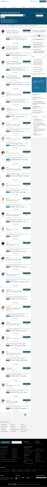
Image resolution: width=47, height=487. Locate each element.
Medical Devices (26, 449)
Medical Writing (2, 457)
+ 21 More (28, 221)
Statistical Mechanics (19, 55)
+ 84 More (7, 377)
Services (17, 25)
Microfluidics (7, 22)
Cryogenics (11, 19)
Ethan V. (7, 351)
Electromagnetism (3, 19)
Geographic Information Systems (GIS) (15, 159)
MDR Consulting (38, 456)
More (36, 25)
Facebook (29, 477)
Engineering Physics (23, 345)
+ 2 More (27, 145)
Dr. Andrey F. (8, 322)
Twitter (24, 477)
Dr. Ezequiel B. (8, 46)
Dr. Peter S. (8, 122)
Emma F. (7, 167)
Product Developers (32, 7)
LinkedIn (18, 478)
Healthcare (13, 459)
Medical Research (14, 461)
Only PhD (26, 25)
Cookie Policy (33, 471)
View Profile (3, 50)
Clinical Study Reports (27, 459)
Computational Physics (13, 392)
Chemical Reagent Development (14, 281)
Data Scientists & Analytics (4, 450)
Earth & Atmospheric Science (24, 159)
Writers (4, 7)
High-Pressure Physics (4, 426)
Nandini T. (7, 242)
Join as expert (32, 1)
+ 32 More (11, 161)
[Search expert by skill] (12, 15)
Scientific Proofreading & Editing (29, 450)
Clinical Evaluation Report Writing (5, 461)
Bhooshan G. (8, 92)
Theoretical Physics (27, 84)
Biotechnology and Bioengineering (27, 455)
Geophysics (7, 161)
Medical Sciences (38, 457)
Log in (37, 1)
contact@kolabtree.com (39, 443)
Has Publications (31, 25)
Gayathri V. (8, 337)
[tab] (39, 60)
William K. (7, 198)
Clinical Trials (37, 452)
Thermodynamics (22, 131)
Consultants (23, 7)
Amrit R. (7, 213)
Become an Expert (17, 442)
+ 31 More (7, 86)
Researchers (42, 7)
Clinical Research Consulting (5, 459)
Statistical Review (3, 454)
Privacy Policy (26, 471)
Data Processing (23, 145)
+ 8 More (28, 55)
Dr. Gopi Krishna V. (9, 368)
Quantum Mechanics (19, 392)
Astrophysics (24, 55)
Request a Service (42, 1)
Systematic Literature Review (40, 461)
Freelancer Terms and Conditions (17, 471)
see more (19, 37)
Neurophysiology (12, 251)
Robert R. (7, 257)
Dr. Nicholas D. (8, 108)
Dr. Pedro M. (8, 400)
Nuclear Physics (13, 431)
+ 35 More (26, 131)
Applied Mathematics (21, 84)
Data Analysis (22, 116)
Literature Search (14, 454)
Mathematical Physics (13, 55)
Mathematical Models (17, 408)
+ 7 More (26, 116)
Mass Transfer (12, 22)
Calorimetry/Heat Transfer (15, 429)
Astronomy (8, 19)
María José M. (8, 306)
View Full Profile (15, 57)
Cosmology (7, 55)
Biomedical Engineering (39, 449)
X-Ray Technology (23, 426)
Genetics (25, 457)
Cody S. (7, 273)
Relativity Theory (13, 426)
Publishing (24, 221)
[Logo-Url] (5, 1)
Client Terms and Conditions (5, 471)
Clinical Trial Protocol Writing (40, 450)
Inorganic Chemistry (21, 281)
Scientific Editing (14, 456)
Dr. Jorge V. (8, 137)
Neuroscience (17, 251)
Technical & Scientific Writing (28, 463)
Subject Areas (11, 25)
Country (5, 25)
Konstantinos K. (8, 289)
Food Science (2, 456)
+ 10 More (7, 177)
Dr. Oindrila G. (8, 61)
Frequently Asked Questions (28, 443)
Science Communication (28, 452)
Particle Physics (18, 116)
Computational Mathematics (13, 84)
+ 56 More (28, 345)
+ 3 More (28, 408)
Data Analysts (14, 7)
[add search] (24, 15)
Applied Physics (17, 131)
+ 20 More (7, 283)
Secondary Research (15, 452)
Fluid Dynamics (12, 131)
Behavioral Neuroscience (23, 251)
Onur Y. (7, 183)
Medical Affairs (37, 454)
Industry (21, 25)
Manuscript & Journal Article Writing (28, 461)
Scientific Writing (14, 450)
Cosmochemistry (16, 236)
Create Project (27, 30)
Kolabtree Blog (19, 477)
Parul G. (7, 151)
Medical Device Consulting (16, 457)
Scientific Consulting (3, 452)
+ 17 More (28, 251)
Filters (1, 25)
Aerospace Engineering (17, 345)
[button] (39, 59)
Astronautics (11, 345)
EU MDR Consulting (15, 449)
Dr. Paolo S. (8, 30)
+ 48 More (7, 40)
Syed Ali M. (8, 76)
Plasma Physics (3, 22)
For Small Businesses (3, 449)
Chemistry (11, 236)
